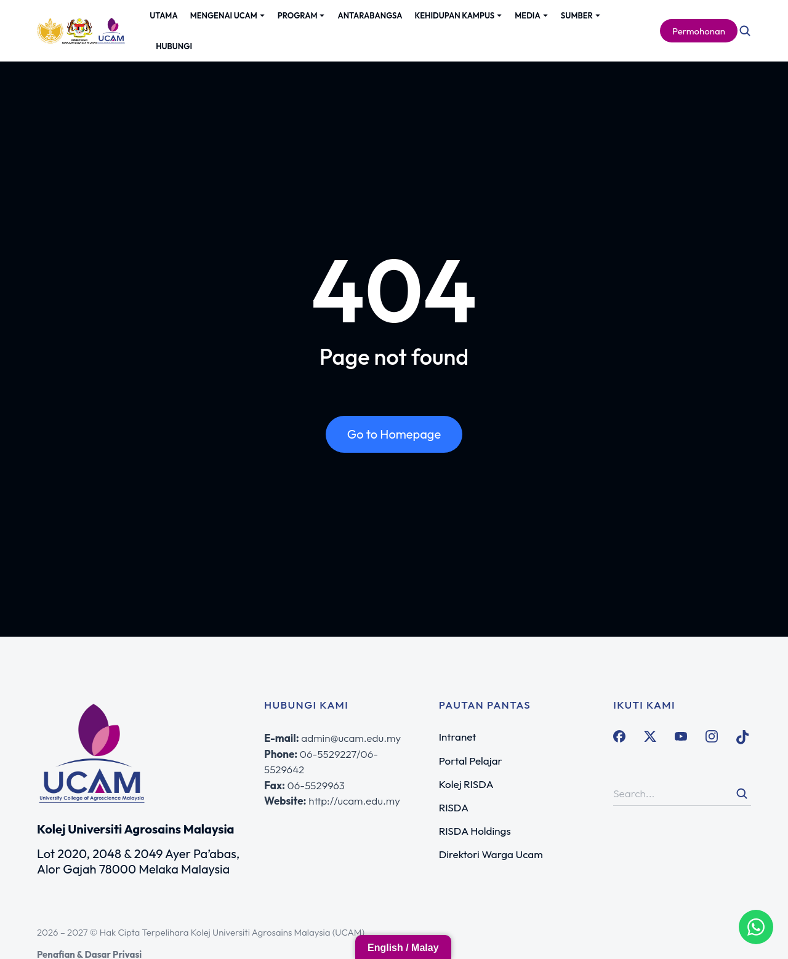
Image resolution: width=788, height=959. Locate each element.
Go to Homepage (394, 434)
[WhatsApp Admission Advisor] (756, 927)
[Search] (742, 793)
